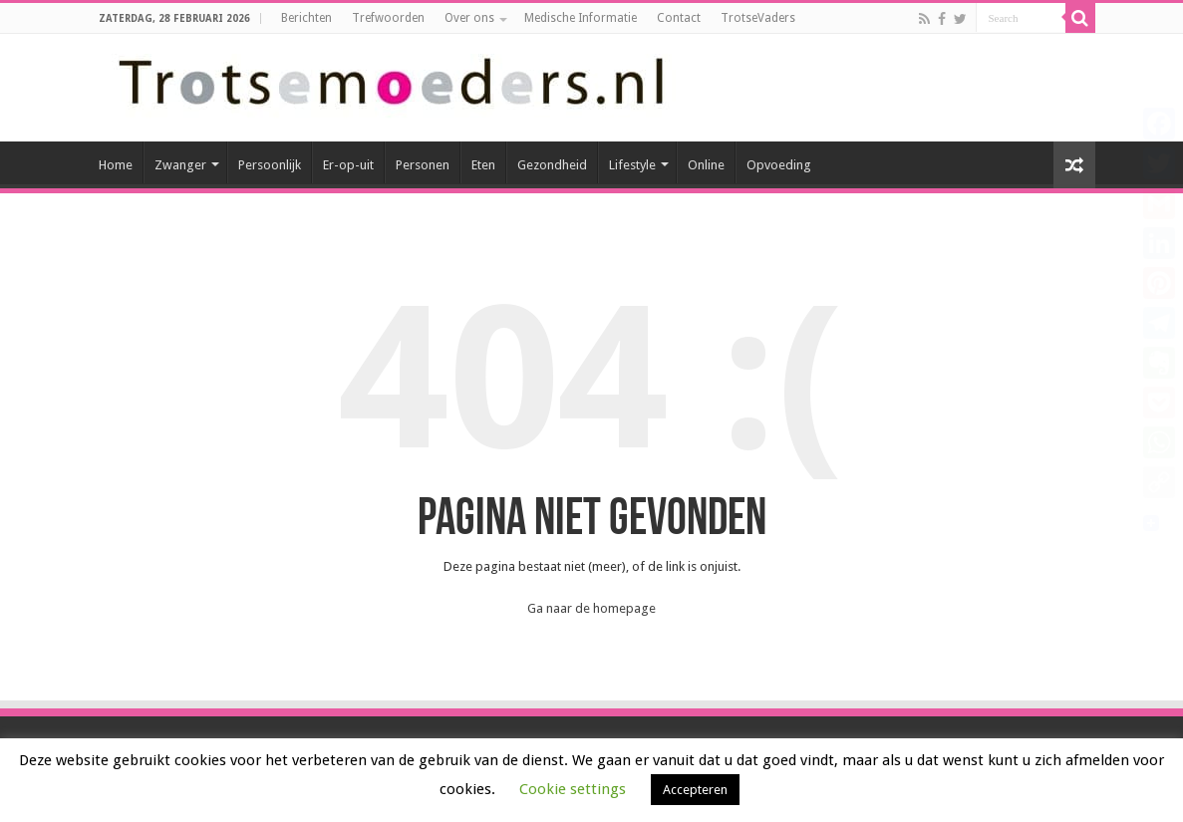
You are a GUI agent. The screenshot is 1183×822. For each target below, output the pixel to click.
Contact (679, 18)
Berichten (306, 18)
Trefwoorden (388, 18)
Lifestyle (632, 164)
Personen (422, 164)
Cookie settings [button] (572, 789)
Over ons (469, 18)
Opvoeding (778, 164)
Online (706, 164)
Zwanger (180, 164)
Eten (483, 164)
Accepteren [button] (695, 789)
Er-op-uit (348, 164)
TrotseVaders (758, 18)
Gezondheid (552, 164)
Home (116, 164)
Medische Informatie (580, 18)
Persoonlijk (269, 164)
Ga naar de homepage (591, 608)
